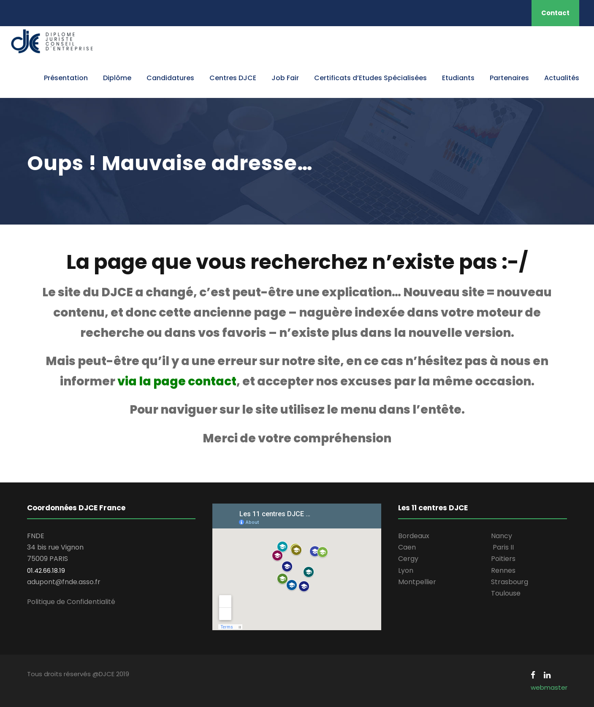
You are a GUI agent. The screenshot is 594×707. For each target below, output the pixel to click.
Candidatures (170, 78)
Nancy (501, 536)
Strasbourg (509, 582)
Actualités (561, 78)
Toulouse (506, 593)
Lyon (405, 570)
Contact (555, 12)
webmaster (549, 687)
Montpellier (417, 582)
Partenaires (509, 78)
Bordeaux (413, 536)
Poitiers (503, 558)
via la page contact (176, 381)
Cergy (408, 558)
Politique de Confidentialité (71, 602)
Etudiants (458, 78)
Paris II (503, 547)
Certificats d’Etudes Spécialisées (370, 78)
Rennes (503, 570)
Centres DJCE (232, 78)
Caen (407, 547)
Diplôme (117, 78)
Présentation (66, 78)
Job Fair (285, 78)
